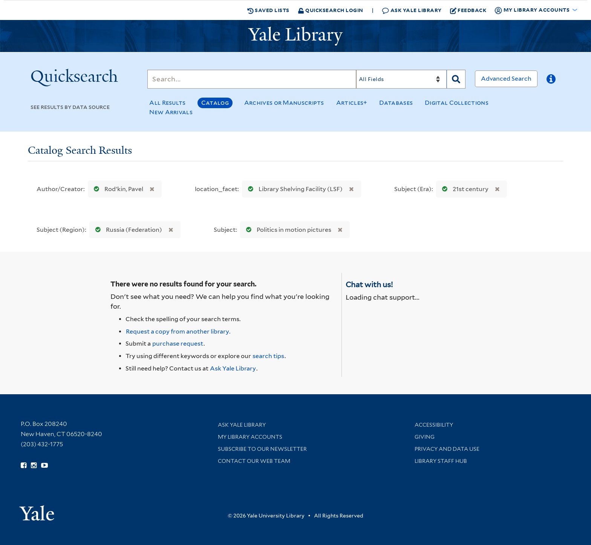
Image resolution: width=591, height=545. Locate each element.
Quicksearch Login (330, 10)
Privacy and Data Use (447, 449)
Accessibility (434, 425)
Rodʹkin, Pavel (116, 189)
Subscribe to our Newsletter (262, 449)
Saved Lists (268, 10)
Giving (425, 437)
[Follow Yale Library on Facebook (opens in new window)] (23, 465)
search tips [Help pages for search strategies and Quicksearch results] (268, 356)
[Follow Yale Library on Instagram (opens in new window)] (34, 465)
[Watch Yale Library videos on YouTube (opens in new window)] (44, 465)
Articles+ (351, 102)
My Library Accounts (250, 437)
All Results (167, 102)
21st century (464, 189)
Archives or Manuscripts (284, 102)
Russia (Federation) (127, 229)
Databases (396, 102)
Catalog (215, 102)
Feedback (468, 10)
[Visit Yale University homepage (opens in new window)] (36, 510)
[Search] (251, 79)
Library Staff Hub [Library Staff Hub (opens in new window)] (441, 461)
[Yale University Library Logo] (295, 36)
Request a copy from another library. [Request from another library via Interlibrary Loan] (178, 331)
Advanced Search (506, 78)
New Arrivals (171, 112)
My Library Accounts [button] (533, 10)
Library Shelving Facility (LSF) (293, 189)
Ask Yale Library (412, 10)
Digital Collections (456, 102)
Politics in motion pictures (287, 229)
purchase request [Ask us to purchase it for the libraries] (177, 343)
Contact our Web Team (254, 461)
